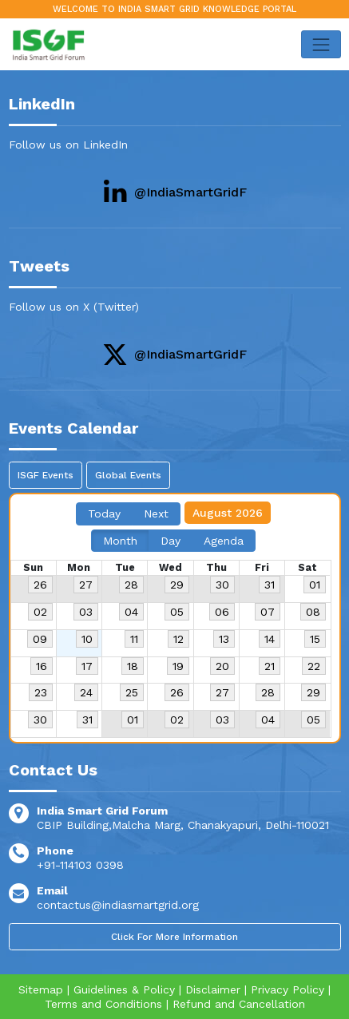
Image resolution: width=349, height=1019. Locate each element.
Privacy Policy (287, 989)
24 (86, 692)
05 (177, 611)
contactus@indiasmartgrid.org (118, 904)
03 (86, 611)
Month (120, 540)
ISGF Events (45, 475)
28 (131, 584)
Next (156, 513)
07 (267, 611)
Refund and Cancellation (239, 1003)
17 (87, 666)
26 (40, 584)
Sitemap (40, 989)
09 (40, 638)
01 (314, 584)
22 (313, 666)
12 (178, 638)
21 (269, 666)
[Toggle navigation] (320, 44)
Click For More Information (174, 936)
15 (315, 638)
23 (40, 692)
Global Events (128, 475)
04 (131, 611)
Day (170, 540)
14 (269, 638)
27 (86, 584)
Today (104, 513)
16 (41, 666)
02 (40, 611)
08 (313, 611)
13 (224, 638)
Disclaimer (212, 989)
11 (134, 638)
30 (222, 584)
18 (132, 666)
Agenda (224, 540)
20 (222, 666)
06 (222, 611)
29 (177, 584)
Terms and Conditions (103, 1003)
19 (178, 666)
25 (131, 692)
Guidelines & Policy (124, 989)
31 (269, 584)
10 (87, 638)
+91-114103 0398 (80, 864)
